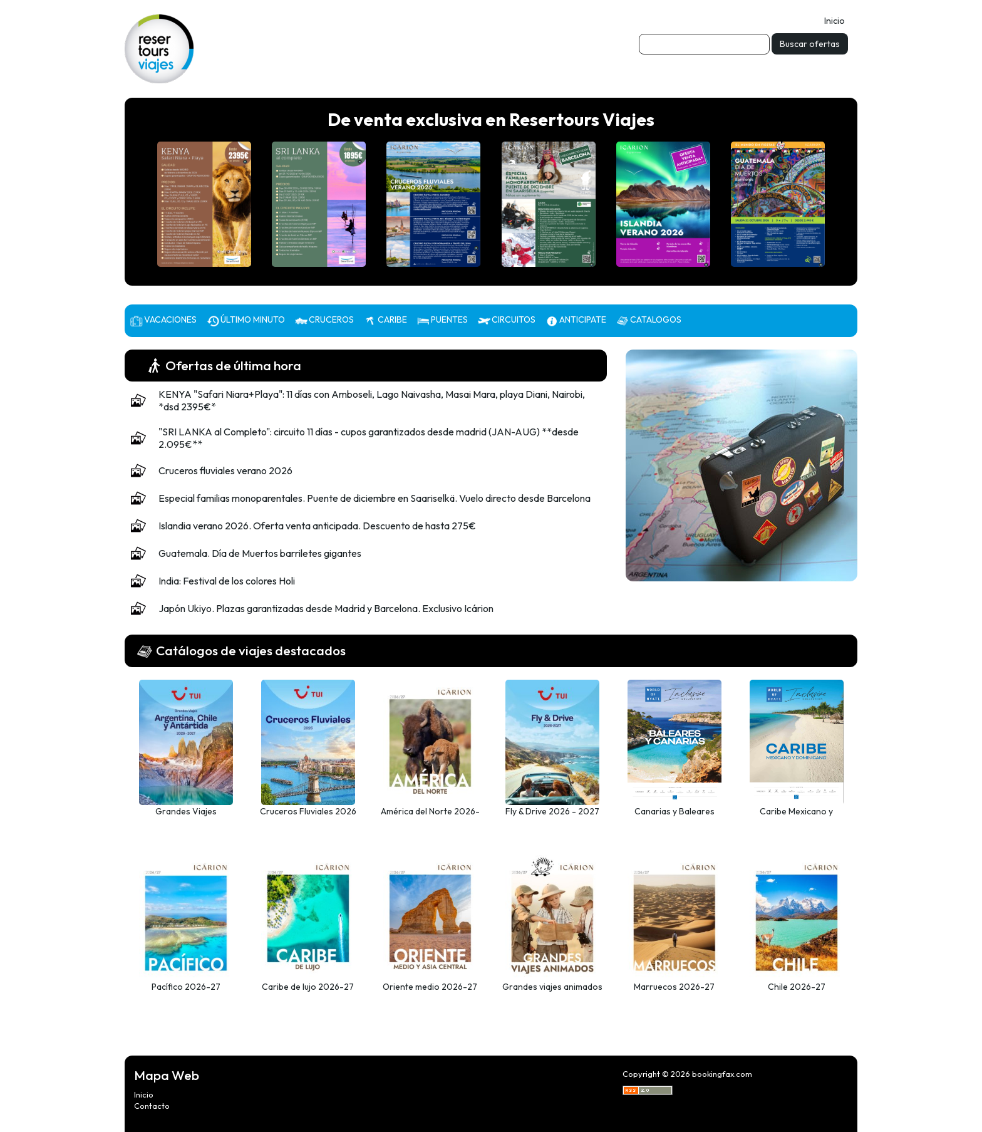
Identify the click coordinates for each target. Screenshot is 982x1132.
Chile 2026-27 (796, 986)
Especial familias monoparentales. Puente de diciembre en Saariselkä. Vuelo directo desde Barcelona (374, 498)
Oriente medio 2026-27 (430, 986)
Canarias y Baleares (674, 811)
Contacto (152, 1106)
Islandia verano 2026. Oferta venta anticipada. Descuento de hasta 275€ (317, 525)
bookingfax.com (722, 1074)
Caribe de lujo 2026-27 (308, 986)
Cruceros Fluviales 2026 (308, 811)
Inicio (834, 20)
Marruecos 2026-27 (674, 986)
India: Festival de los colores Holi (226, 580)
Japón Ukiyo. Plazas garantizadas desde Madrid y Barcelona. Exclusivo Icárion (326, 608)
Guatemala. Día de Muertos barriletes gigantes (259, 553)
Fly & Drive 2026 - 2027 (552, 811)
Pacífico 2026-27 (186, 986)
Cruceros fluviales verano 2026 (225, 470)
